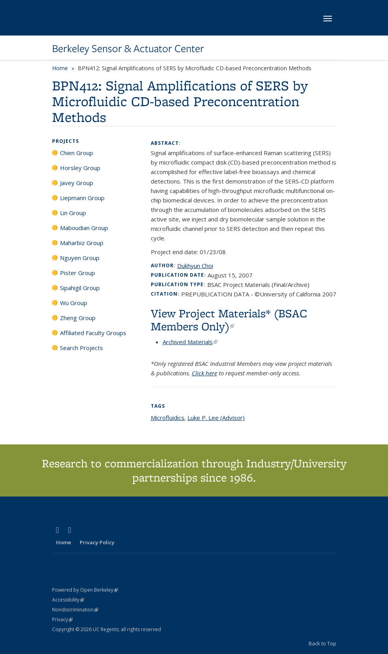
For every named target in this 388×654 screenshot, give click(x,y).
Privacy (62, 619)
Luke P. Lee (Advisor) (216, 418)
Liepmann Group (82, 198)
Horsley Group (80, 168)
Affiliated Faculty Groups (93, 333)
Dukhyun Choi (195, 266)
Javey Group (76, 183)
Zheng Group (78, 318)
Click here (204, 373)
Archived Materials (190, 342)
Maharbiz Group (81, 243)
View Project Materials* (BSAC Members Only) (229, 319)
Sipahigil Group (80, 288)
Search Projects (81, 348)
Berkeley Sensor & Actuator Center (128, 48)
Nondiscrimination (75, 609)
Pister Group (77, 273)
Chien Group (76, 153)
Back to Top (322, 643)
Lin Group (73, 213)
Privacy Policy (97, 542)
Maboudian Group (84, 228)
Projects (65, 141)
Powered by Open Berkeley (85, 590)
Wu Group (73, 303)
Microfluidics (167, 418)
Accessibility (68, 599)
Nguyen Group (79, 258)
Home (60, 68)
